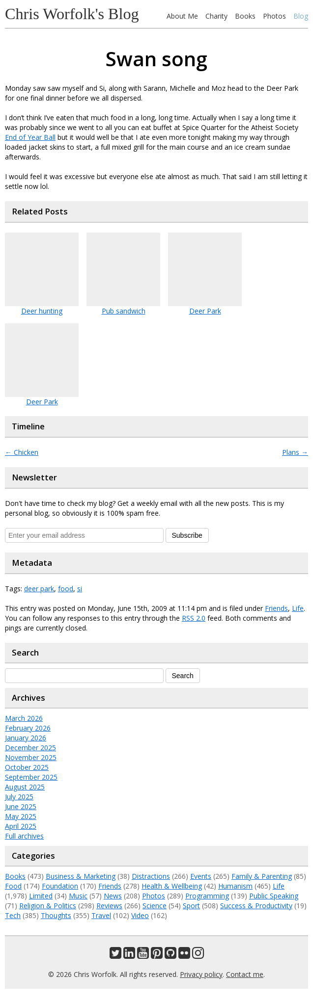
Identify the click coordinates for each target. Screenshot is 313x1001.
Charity (216, 16)
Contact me (244, 974)
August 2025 (25, 786)
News (113, 895)
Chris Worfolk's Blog (72, 14)
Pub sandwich (123, 311)
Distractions (151, 876)
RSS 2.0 (193, 618)
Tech (13, 915)
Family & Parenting (261, 876)
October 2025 (27, 767)
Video (140, 915)
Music (78, 895)
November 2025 (31, 757)
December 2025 (30, 747)
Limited (41, 895)
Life (298, 608)
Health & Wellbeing (172, 886)
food (65, 588)
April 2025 (20, 826)
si (79, 588)
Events (200, 876)
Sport (191, 905)
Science (154, 905)
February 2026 (28, 728)
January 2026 (25, 737)
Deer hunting (41, 311)
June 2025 (20, 806)
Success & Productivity (256, 905)
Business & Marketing (80, 876)
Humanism (235, 886)
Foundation (60, 886)
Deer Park (205, 311)
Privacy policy (201, 974)
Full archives (24, 836)
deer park (39, 588)
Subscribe (187, 535)
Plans (295, 452)
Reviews (109, 905)
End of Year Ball (30, 137)
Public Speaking (273, 895)
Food (13, 886)
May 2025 (20, 816)
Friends (276, 608)
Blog (300, 16)
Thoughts (56, 915)
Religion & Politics (47, 905)
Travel (101, 915)
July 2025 (19, 796)
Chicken (21, 452)
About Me (182, 16)
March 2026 (24, 718)
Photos (274, 16)
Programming (207, 895)
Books (245, 16)
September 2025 (31, 777)
